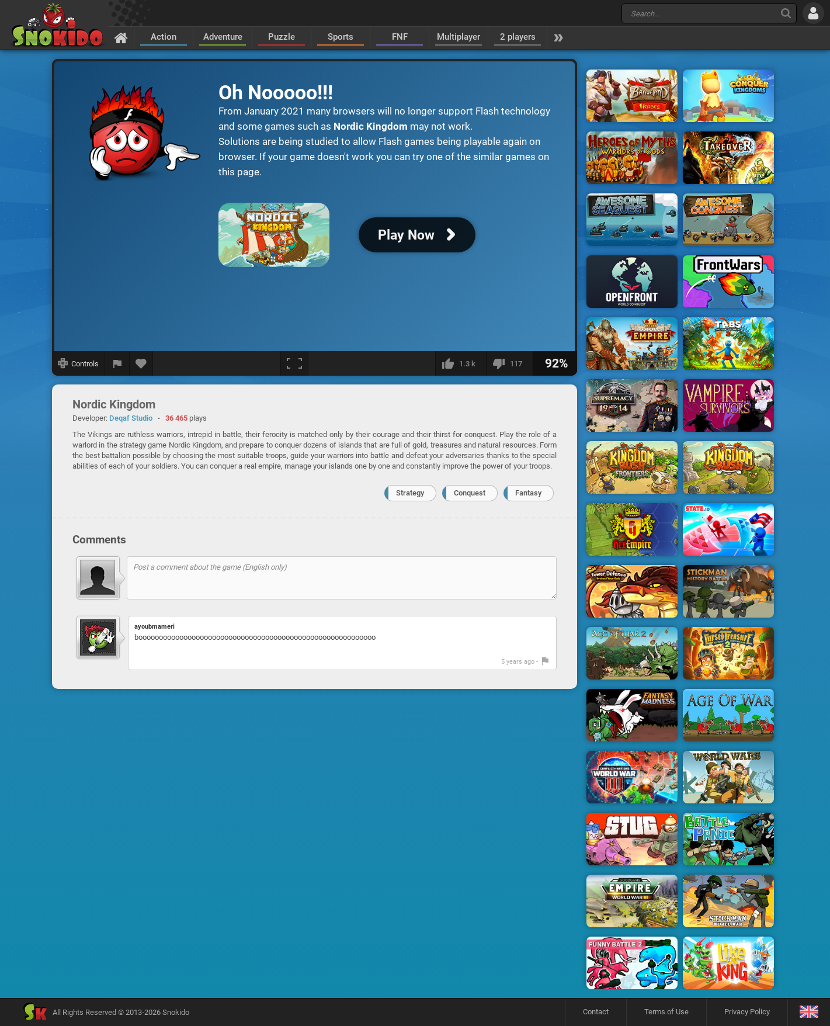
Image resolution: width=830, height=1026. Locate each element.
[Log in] (813, 13)
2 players (518, 37)
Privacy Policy (747, 1011)
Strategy (410, 492)
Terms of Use (666, 1011)
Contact (596, 1011)
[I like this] (460, 363)
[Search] (786, 13)
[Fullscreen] (294, 363)
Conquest (469, 492)
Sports (340, 37)
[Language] (808, 1012)
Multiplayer (458, 37)
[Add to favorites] (141, 363)
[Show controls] (78, 363)
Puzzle (281, 37)
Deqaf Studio (130, 418)
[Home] (121, 37)
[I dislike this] (509, 363)
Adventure (222, 37)
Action (163, 37)
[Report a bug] (117, 363)
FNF (400, 37)
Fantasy (528, 492)
